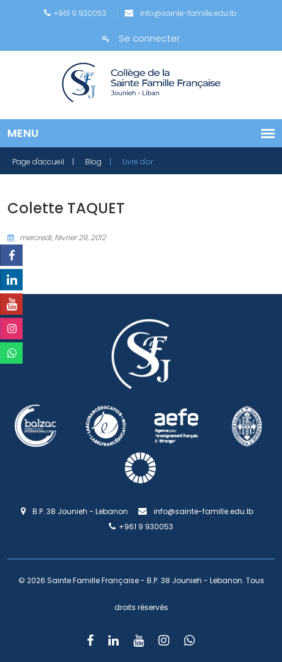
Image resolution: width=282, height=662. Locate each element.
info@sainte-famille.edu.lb (181, 13)
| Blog (87, 161)
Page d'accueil (38, 161)
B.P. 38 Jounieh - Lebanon (74, 511)
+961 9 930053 (75, 13)
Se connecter (141, 38)
